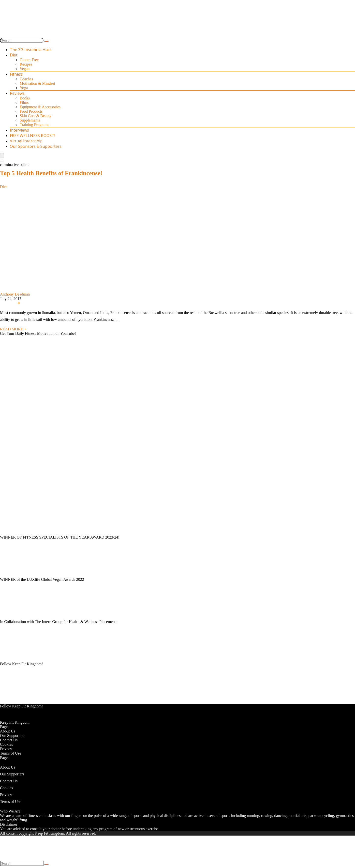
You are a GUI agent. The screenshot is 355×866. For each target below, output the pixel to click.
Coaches (26, 79)
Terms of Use (10, 753)
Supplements (30, 120)
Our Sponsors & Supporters (35, 146)
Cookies (6, 744)
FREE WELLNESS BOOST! (32, 135)
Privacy (6, 749)
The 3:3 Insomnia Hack (31, 49)
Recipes (26, 64)
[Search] (46, 41)
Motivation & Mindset (37, 83)
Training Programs (34, 124)
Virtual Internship (26, 141)
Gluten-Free (29, 60)
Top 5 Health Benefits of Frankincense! (51, 173)
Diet (13, 55)
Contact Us (9, 740)
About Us (7, 731)
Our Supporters (12, 735)
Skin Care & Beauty (35, 116)
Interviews (19, 130)
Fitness (16, 74)
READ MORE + (13, 329)
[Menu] (2, 155)
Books (25, 98)
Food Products (31, 111)
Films (24, 102)
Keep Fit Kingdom (15, 722)
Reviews (17, 93)
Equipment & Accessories (40, 107)
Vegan (25, 69)
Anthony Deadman (15, 294)
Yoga (24, 88)
